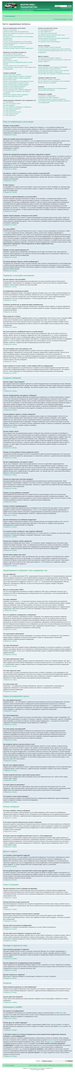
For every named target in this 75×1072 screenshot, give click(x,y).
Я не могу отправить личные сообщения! (49, 47)
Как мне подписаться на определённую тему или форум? (54, 81)
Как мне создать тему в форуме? (12, 74)
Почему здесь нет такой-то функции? (48, 97)
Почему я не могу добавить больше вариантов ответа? (18, 81)
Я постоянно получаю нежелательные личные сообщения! (54, 49)
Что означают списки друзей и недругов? (49, 58)
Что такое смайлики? (9, 105)
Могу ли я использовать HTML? (12, 103)
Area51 (60, 1026)
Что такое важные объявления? (12, 108)
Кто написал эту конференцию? (47, 95)
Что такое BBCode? (8, 102)
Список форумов (10, 16)
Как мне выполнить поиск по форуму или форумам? (52, 67)
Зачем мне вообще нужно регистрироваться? (15, 31)
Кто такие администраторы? (46, 30)
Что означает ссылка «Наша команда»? (49, 41)
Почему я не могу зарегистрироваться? (14, 46)
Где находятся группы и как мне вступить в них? (51, 35)
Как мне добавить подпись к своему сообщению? (17, 78)
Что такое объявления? (9, 110)
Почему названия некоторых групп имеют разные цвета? (54, 38)
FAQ (56, 19)
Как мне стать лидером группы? (47, 36)
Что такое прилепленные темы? (12, 112)
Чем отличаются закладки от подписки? (49, 79)
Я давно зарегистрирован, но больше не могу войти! (17, 43)
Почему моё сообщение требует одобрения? (15, 94)
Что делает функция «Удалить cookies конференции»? (18, 48)
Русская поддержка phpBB (37, 1069)
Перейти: (38, 1061)
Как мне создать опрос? (10, 79)
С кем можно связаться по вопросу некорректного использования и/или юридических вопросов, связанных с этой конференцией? (54, 101)
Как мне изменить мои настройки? (12, 54)
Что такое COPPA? (8, 45)
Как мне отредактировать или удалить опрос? (16, 83)
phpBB (34, 1068)
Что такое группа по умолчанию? (47, 40)
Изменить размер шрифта (70, 16)
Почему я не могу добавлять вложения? (14, 86)
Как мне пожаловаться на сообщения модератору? (17, 89)
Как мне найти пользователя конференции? (50, 72)
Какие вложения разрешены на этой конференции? (52, 88)
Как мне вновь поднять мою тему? (12, 96)
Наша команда (33, 1065)
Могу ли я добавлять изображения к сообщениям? (17, 107)
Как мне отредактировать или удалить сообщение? (17, 76)
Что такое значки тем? (9, 115)
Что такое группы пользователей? (47, 33)
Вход (70, 19)
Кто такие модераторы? (44, 31)
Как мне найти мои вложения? (46, 90)
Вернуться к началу (11, 135)
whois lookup (51, 1040)
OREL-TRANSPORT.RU (28, 5)
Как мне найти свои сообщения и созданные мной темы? (54, 73)
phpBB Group (59, 1013)
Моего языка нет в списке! (10, 60)
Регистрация (63, 19)
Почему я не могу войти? (10, 30)
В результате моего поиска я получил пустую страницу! (53, 70)
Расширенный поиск (66, 7)
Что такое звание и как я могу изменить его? (15, 65)
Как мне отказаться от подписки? (47, 82)
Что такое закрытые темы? (10, 113)
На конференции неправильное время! (14, 55)
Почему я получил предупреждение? (13, 88)
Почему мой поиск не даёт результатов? (49, 68)
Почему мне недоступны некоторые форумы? (16, 84)
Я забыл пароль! (7, 40)
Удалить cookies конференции (46, 1065)
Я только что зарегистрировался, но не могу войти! (17, 41)
